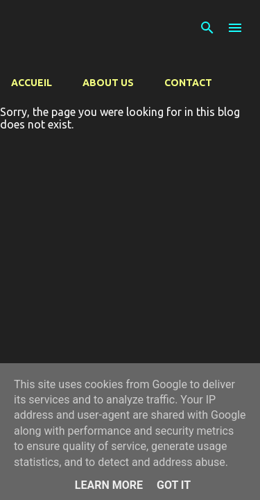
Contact (188, 82)
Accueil (31, 82)
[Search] (207, 27)
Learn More (109, 485)
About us (108, 82)
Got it (174, 485)
